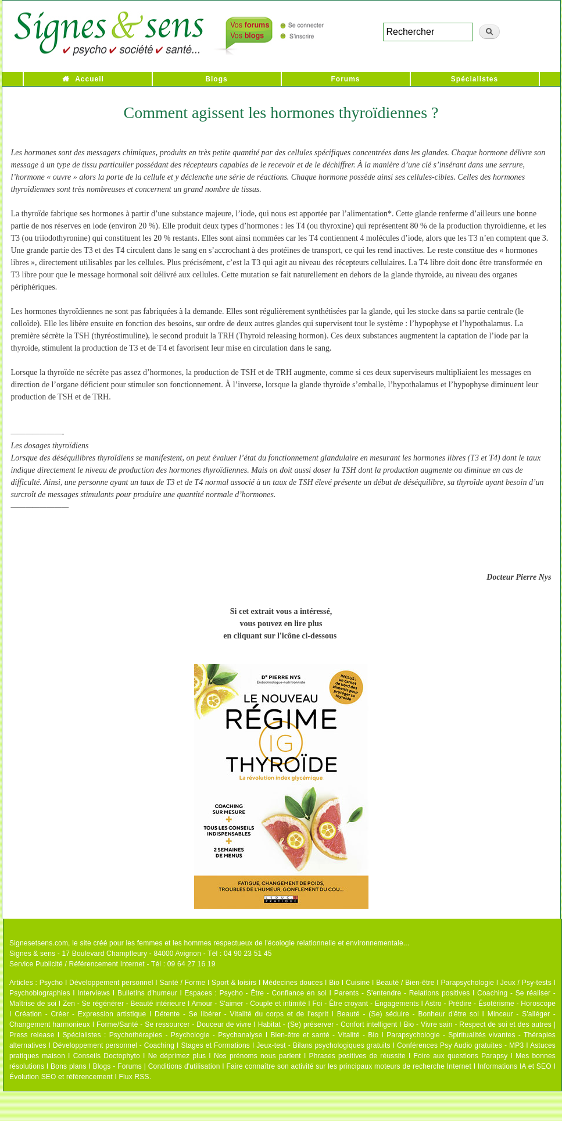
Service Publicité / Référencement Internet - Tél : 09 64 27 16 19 (112, 964)
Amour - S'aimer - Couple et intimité (248, 1003)
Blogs (216, 79)
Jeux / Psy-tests (526, 983)
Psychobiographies (39, 993)
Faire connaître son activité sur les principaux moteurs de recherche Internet (348, 1066)
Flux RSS (134, 1077)
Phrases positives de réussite (357, 1056)
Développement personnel (111, 983)
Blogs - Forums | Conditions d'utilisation (156, 1066)
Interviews (93, 993)
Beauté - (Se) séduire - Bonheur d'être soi (408, 1014)
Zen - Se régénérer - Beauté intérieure (124, 1003)
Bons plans (68, 1066)
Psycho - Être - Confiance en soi (273, 993)
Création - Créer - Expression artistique (80, 1014)
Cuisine (358, 983)
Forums (345, 79)
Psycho (51, 983)
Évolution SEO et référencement (61, 1077)
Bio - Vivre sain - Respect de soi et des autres (477, 1024)
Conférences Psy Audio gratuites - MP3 (460, 1045)
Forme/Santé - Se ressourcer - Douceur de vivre (174, 1024)
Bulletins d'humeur (147, 993)
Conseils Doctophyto (106, 1056)
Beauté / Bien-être (405, 983)
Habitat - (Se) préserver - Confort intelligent (328, 1024)
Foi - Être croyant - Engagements (365, 1003)
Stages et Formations (215, 1045)
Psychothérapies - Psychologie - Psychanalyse (186, 1035)
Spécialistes (474, 79)
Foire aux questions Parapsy (461, 1056)
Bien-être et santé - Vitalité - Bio (324, 1035)
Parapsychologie (467, 983)
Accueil (89, 79)
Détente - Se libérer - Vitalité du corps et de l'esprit (241, 1014)
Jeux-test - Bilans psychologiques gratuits (323, 1045)
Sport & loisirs (234, 983)
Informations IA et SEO (515, 1066)
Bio (334, 983)
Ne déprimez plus (177, 1056)
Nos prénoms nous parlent (257, 1056)
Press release (32, 1035)
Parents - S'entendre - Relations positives (402, 993)
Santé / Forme (183, 983)
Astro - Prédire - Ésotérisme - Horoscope (490, 1003)
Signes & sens (32, 953)
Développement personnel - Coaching (113, 1045)
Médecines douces (293, 983)
